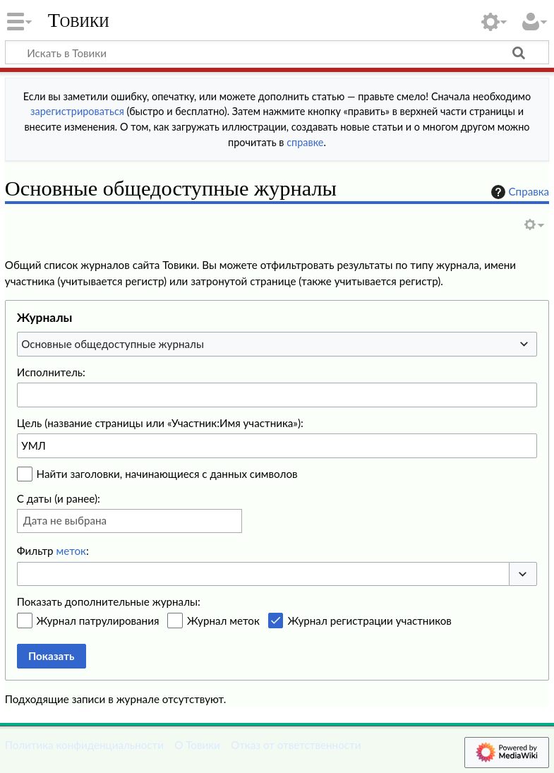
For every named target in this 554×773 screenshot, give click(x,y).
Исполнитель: (51, 372)
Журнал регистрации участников (369, 620)
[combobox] (277, 344)
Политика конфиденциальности (84, 744)
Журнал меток (223, 620)
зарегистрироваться (77, 111)
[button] (523, 574)
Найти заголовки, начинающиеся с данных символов (167, 473)
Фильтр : (53, 550)
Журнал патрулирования (98, 620)
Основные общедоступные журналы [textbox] (112, 343)
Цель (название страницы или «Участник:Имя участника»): (160, 423)
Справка (519, 192)
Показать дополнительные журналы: (108, 601)
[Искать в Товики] (277, 52)
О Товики (197, 744)
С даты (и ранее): (58, 498)
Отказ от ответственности (296, 744)
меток (71, 550)
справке (305, 142)
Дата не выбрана (65, 520)
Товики (78, 20)
